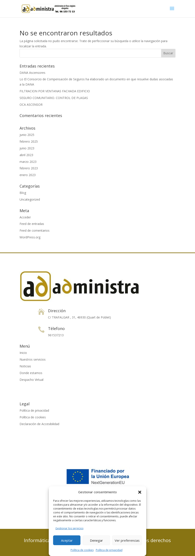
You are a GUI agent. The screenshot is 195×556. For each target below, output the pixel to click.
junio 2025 (27, 135)
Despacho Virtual (31, 380)
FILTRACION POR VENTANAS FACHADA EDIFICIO (55, 91)
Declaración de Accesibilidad (39, 424)
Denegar (96, 540)
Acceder (25, 217)
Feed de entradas (32, 224)
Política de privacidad (109, 550)
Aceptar (67, 540)
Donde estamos (31, 373)
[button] (140, 492)
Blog (23, 193)
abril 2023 (26, 155)
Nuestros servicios (33, 359)
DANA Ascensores (32, 73)
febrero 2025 (29, 141)
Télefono (56, 328)
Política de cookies (82, 550)
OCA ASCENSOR (31, 104)
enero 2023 (28, 175)
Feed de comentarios (35, 230)
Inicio (23, 353)
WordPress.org (30, 237)
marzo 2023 (28, 162)
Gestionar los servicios (69, 528)
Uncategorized (30, 199)
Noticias (25, 366)
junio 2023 (27, 148)
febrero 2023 (29, 168)
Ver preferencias (127, 540)
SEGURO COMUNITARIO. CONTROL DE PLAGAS (54, 98)
